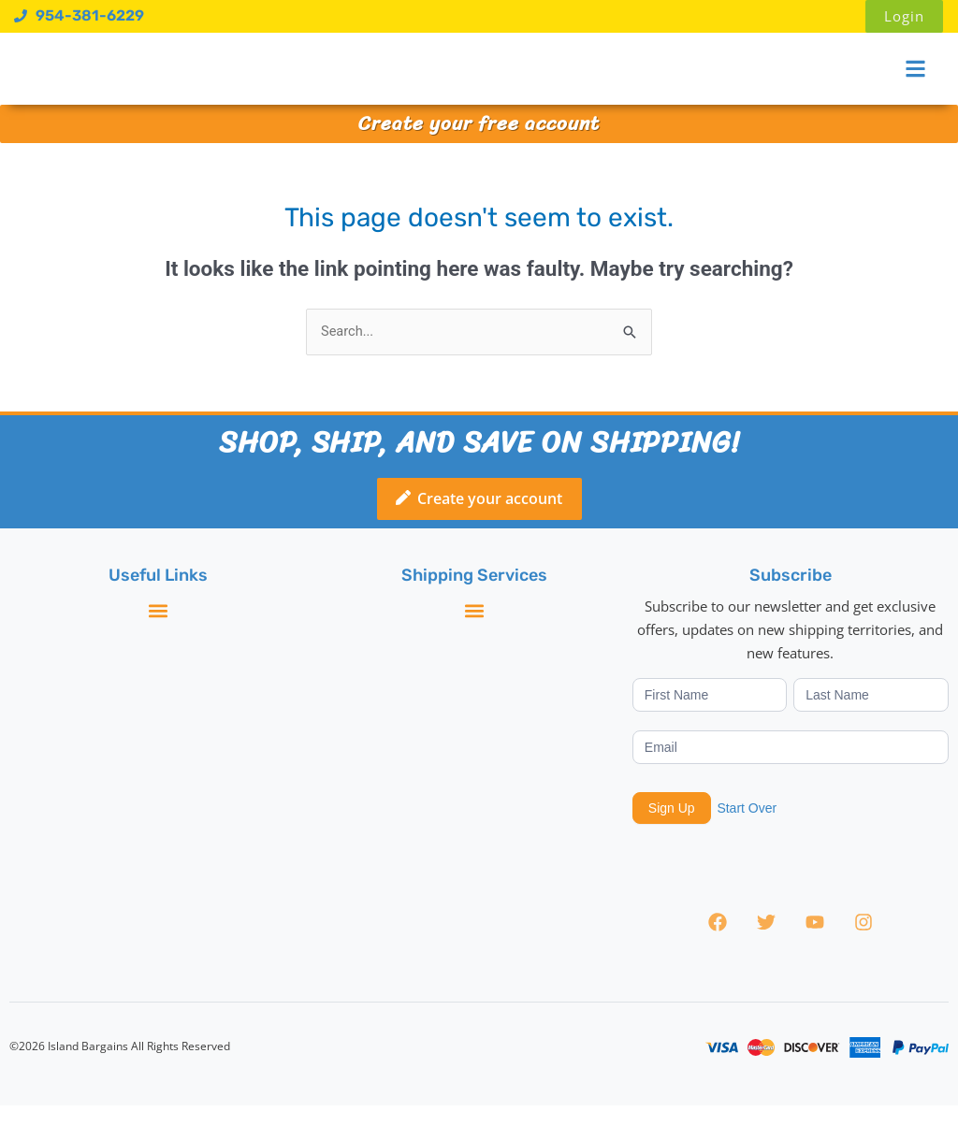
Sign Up (671, 843)
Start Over (747, 842)
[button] (157, 645)
